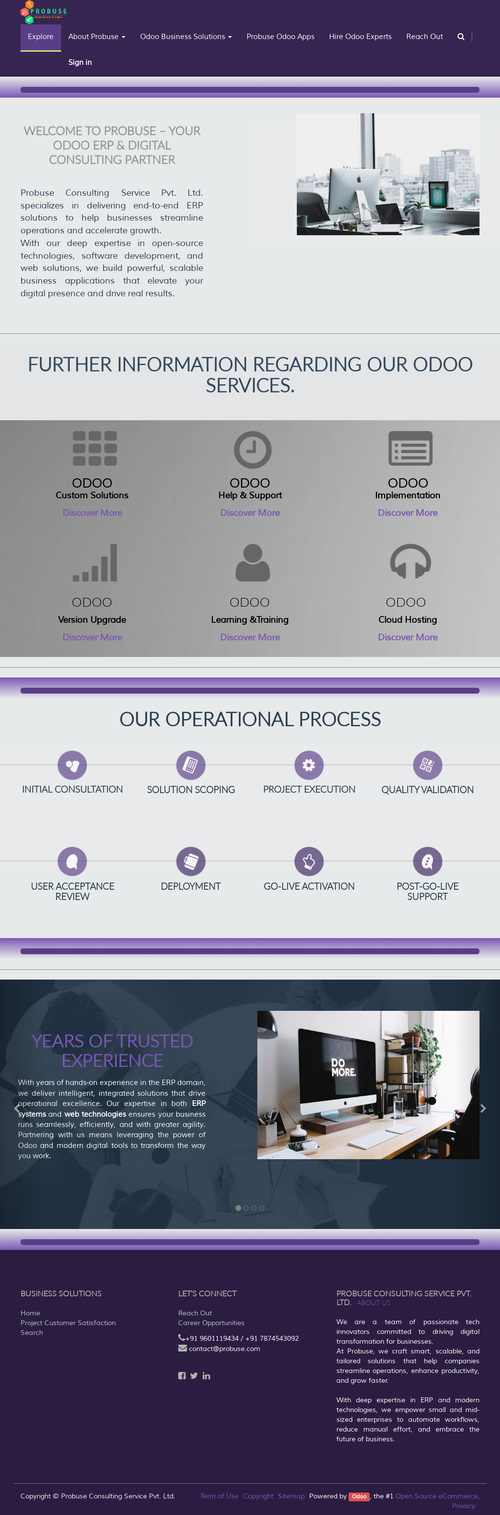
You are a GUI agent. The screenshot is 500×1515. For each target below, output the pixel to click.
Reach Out (195, 1313)
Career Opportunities (211, 1323)
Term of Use (219, 1496)
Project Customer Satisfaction (68, 1323)
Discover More (92, 513)
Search (32, 1333)
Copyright (258, 1496)
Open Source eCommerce (437, 1496)
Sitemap (291, 1496)
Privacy (463, 1506)
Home (30, 1313)
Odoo (359, 1497)
